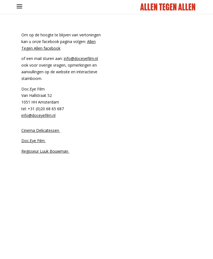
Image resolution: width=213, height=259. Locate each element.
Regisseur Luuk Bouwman (45, 151)
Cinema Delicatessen (40, 130)
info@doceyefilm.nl (81, 58)
